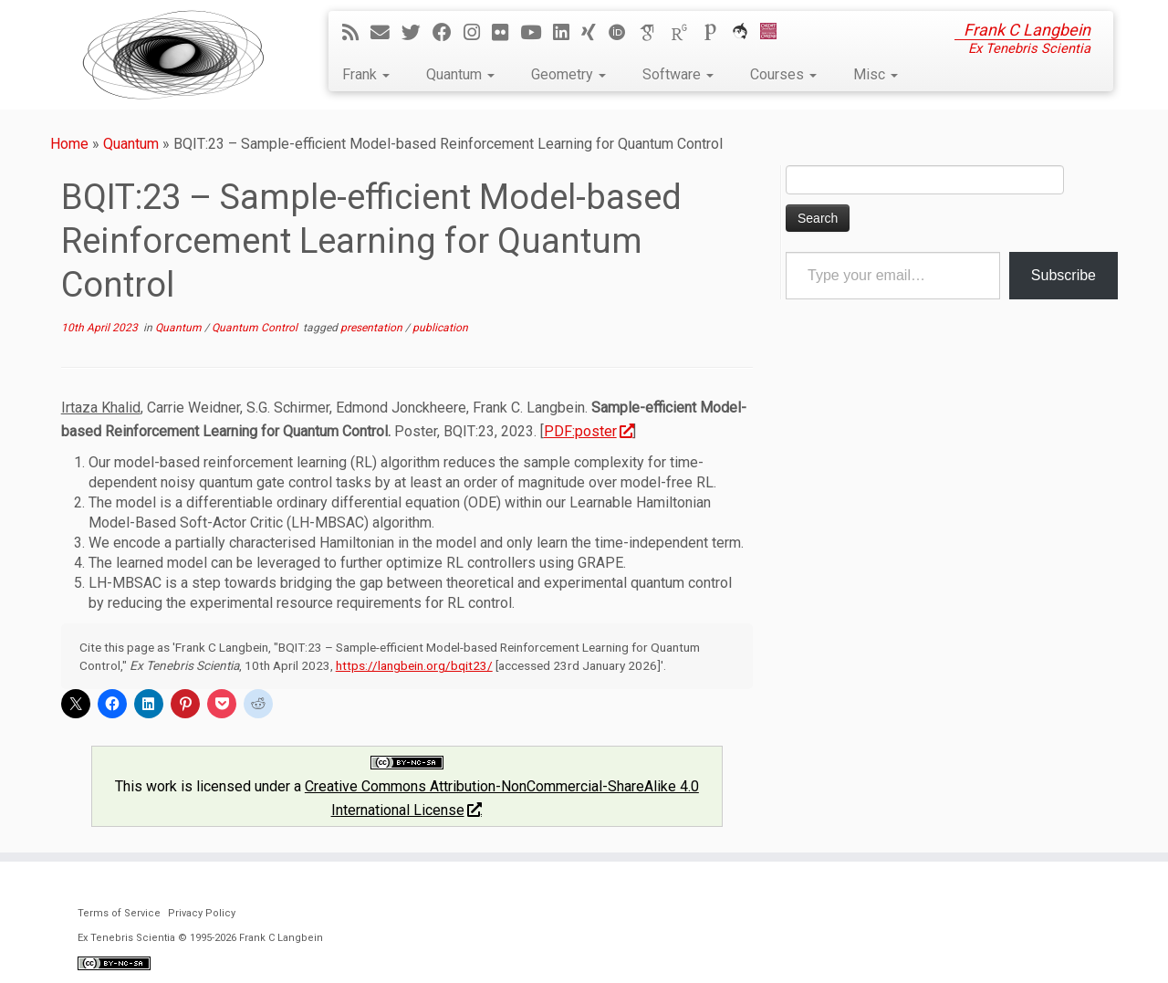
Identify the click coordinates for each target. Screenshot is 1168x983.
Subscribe (1063, 275)
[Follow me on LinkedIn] (567, 33)
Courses (783, 74)
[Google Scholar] (654, 33)
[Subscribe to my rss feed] (356, 33)
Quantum (460, 74)
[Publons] (716, 33)
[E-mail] (386, 33)
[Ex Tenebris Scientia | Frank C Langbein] (173, 54)
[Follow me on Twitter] (417, 33)
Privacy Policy (201, 913)
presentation (372, 327)
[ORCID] (623, 33)
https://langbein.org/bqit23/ (414, 665)
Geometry (568, 74)
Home (69, 143)
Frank (366, 74)
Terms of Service (119, 913)
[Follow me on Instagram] (478, 33)
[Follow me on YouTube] (536, 33)
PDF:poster (588, 431)
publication (440, 327)
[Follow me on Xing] (594, 33)
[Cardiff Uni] (774, 33)
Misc (875, 74)
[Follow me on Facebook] (448, 33)
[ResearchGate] (685, 33)
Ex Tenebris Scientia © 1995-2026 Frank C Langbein (200, 938)
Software (678, 74)
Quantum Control (256, 327)
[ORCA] (746, 33)
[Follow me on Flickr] (506, 33)
